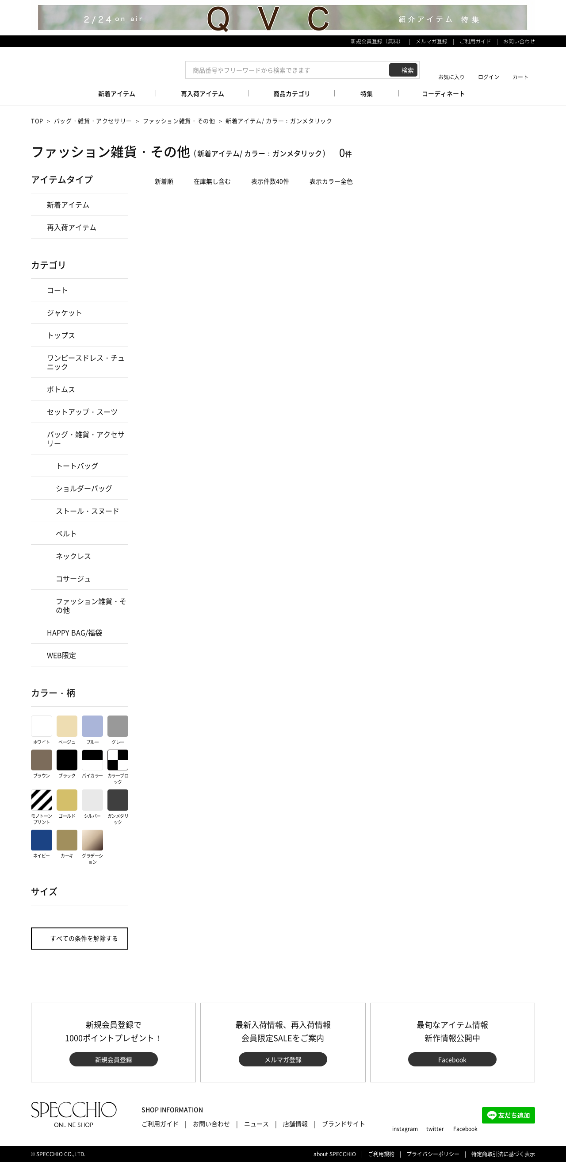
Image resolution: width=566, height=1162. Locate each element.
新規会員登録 (113, 1059)
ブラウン (41, 764)
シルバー (92, 804)
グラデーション (92, 848)
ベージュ (67, 730)
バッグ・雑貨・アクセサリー (93, 120)
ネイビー (41, 844)
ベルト (66, 533)
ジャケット (64, 312)
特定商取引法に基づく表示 (503, 1154)
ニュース (256, 1123)
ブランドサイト (343, 1123)
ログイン (488, 77)
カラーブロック (118, 767)
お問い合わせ (519, 41)
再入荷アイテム (71, 227)
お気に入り (451, 77)
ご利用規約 (381, 1154)
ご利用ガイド (475, 41)
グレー (118, 730)
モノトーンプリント (41, 807)
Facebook (452, 1059)
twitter (435, 1129)
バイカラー (92, 764)
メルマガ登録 (431, 41)
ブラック (67, 764)
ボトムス (61, 389)
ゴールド (67, 804)
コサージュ (73, 578)
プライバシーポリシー (432, 1154)
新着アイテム (68, 204)
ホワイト (41, 730)
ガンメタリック (118, 807)
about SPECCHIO (335, 1154)
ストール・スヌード (87, 510)
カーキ (67, 844)
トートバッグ (77, 465)
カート (520, 77)
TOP (37, 120)
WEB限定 (61, 655)
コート (57, 290)
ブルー (92, 730)
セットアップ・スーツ (82, 411)
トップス (61, 335)
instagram (405, 1129)
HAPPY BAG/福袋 (74, 632)
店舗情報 (295, 1123)
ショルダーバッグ (84, 488)
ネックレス (73, 555)
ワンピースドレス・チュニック (86, 362)
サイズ (44, 891)
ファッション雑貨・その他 (179, 120)
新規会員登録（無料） (377, 41)
